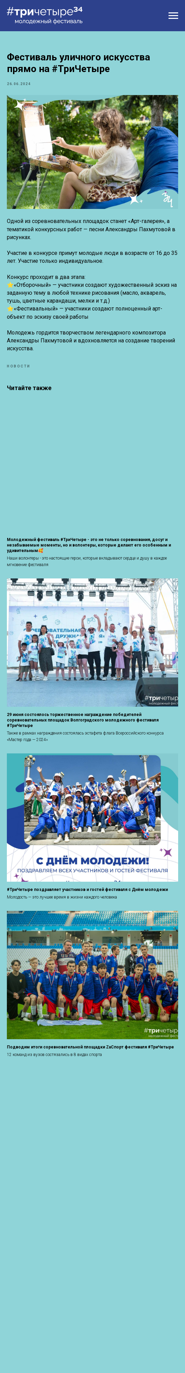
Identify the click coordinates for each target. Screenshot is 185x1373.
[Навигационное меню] (173, 15)
